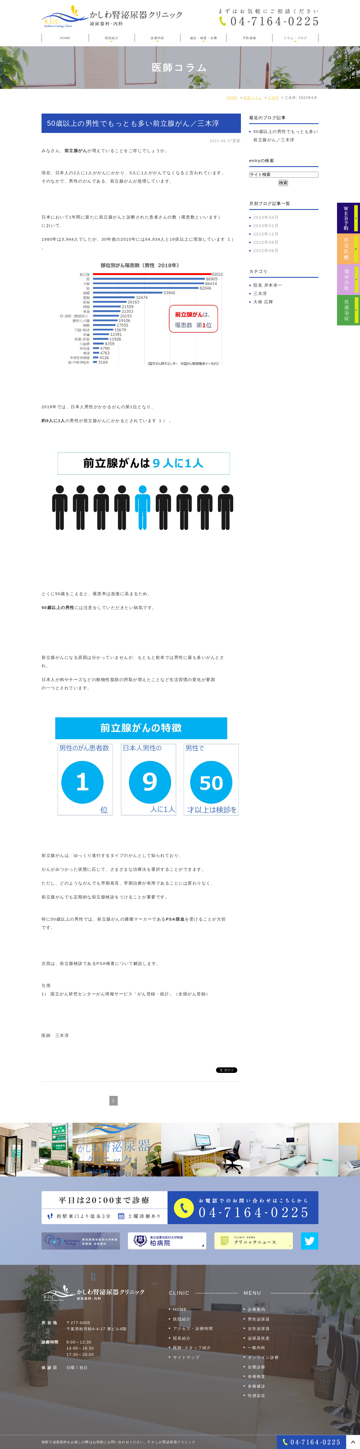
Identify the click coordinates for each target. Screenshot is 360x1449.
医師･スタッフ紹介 (192, 1347)
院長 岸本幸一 (267, 285)
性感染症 (257, 1395)
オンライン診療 (263, 1357)
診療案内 (257, 1309)
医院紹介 (182, 1319)
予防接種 (249, 38)
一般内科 (257, 1347)
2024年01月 (266, 225)
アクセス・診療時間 (193, 1328)
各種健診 (257, 1386)
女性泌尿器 (259, 1328)
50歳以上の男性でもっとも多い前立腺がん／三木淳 (133, 123)
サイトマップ (186, 1357)
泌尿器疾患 (259, 1338)
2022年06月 (266, 250)
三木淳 (260, 293)
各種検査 (257, 1376)
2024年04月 (266, 217)
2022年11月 (266, 234)
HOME (65, 38)
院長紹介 (182, 1338)
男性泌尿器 (259, 1319)
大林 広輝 (263, 301)
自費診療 (257, 1367)
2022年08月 (266, 242)
